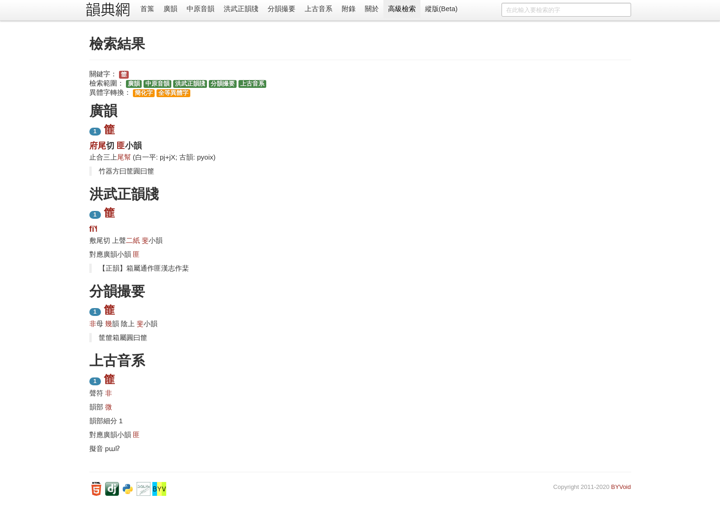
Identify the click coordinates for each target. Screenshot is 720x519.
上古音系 (318, 8)
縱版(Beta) (441, 8)
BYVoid (621, 486)
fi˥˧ (93, 229)
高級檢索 (402, 8)
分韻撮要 (281, 8)
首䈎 (147, 8)
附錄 (349, 8)
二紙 (133, 240)
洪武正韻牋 (241, 8)
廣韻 (170, 8)
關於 (372, 8)
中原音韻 (200, 8)
